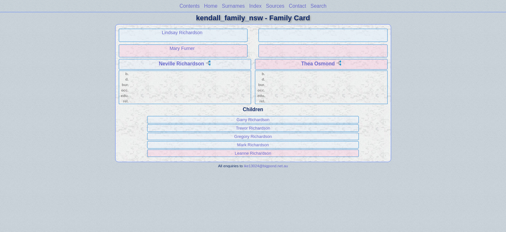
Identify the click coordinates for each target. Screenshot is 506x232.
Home (211, 6)
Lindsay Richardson (182, 32)
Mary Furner (182, 48)
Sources (275, 6)
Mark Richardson (253, 144)
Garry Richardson (253, 119)
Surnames (233, 6)
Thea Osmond (318, 63)
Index (255, 6)
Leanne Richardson (253, 153)
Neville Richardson (181, 63)
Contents (189, 6)
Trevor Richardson (253, 128)
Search (318, 6)
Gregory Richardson (253, 136)
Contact (297, 6)
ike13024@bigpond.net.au (266, 166)
